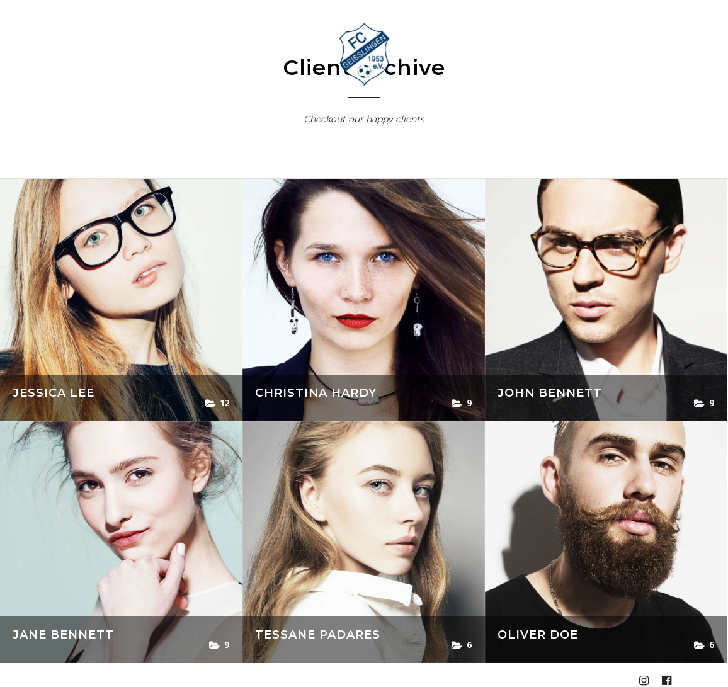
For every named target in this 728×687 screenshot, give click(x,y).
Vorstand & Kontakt (247, 126)
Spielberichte (437, 126)
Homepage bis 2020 (260, 165)
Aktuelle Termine (149, 126)
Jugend (374, 126)
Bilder (508, 126)
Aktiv (319, 126)
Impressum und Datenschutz (450, 165)
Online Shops (577, 126)
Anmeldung (346, 165)
